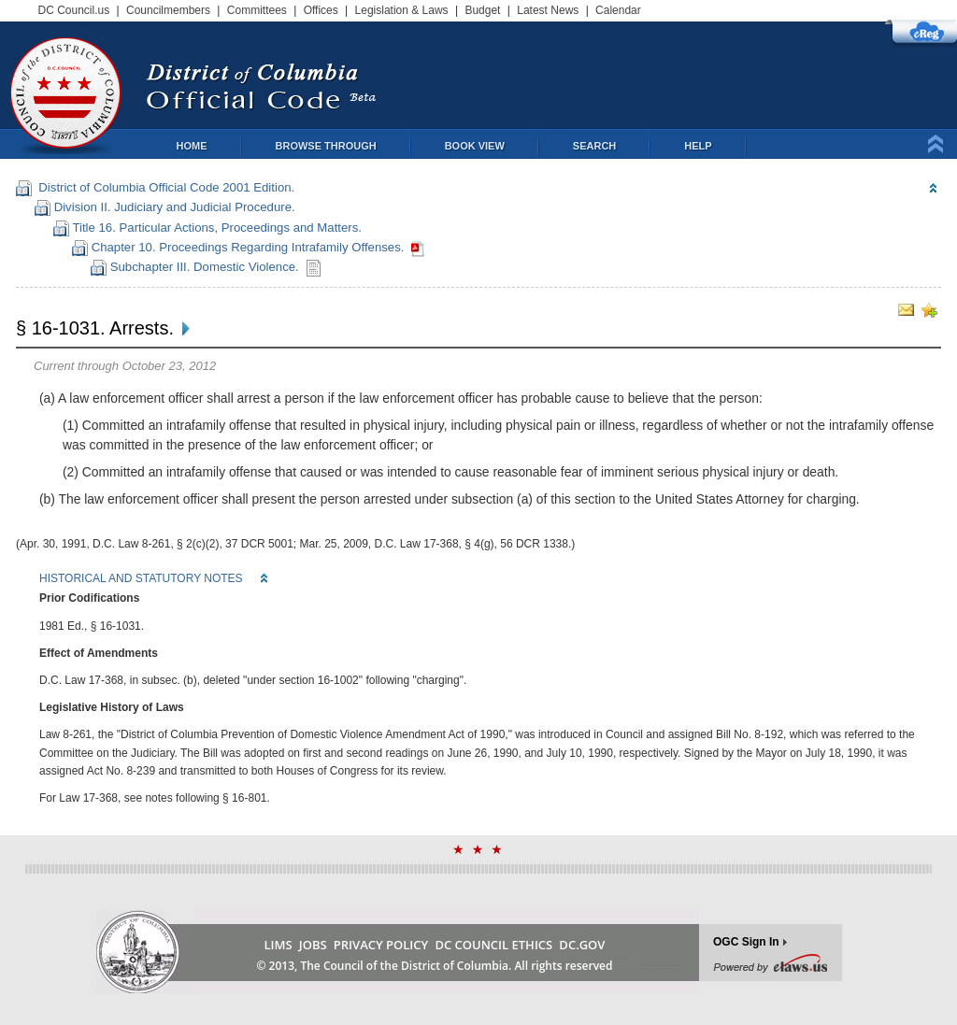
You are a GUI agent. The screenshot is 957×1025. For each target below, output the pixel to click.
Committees (257, 10)
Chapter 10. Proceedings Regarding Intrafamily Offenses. (247, 247)
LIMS (278, 944)
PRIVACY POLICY (381, 944)
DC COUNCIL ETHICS (493, 944)
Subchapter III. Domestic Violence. (204, 267)
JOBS (313, 944)
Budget (482, 10)
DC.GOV (582, 944)
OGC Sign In (746, 941)
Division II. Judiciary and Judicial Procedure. (172, 207)
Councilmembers (168, 10)
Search (594, 145)
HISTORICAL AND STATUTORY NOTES (141, 578)
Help (697, 145)
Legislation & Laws (402, 10)
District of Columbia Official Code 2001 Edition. (163, 187)
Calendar (618, 10)
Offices (321, 10)
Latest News (547, 10)
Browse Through (326, 145)
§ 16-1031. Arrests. (95, 328)
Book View (475, 145)
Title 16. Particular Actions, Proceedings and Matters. (215, 228)
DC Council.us (74, 10)
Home (192, 145)
